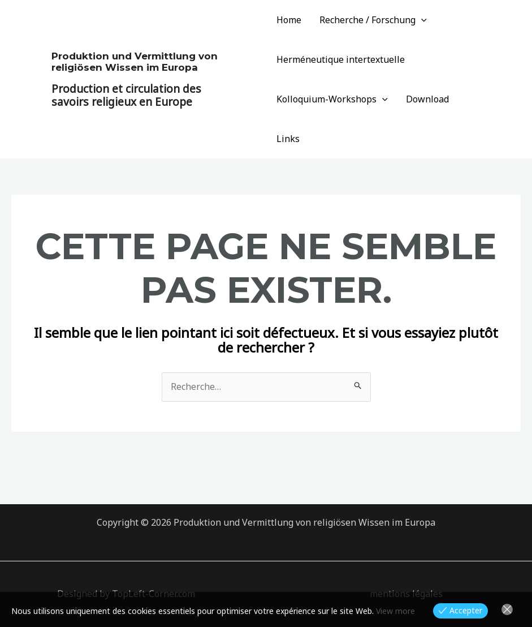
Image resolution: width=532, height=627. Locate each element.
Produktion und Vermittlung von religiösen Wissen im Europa (134, 61)
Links (288, 138)
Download (427, 99)
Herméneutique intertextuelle (340, 59)
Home (288, 20)
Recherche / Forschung (373, 20)
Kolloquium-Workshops (332, 99)
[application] (421, 20)
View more (395, 610)
